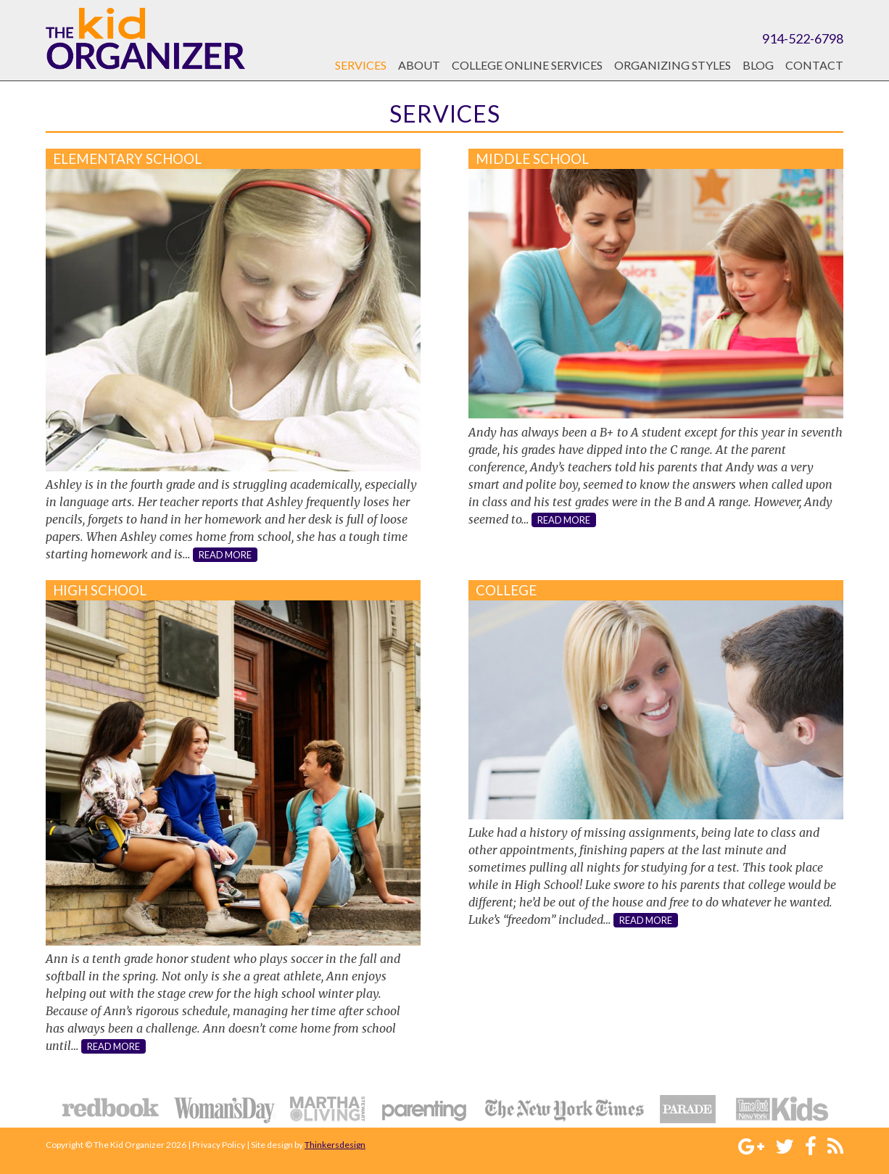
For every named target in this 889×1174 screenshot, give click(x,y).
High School (99, 590)
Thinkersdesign (335, 1144)
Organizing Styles (672, 65)
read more (225, 555)
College (506, 590)
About (419, 65)
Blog (758, 65)
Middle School (532, 159)
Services (360, 65)
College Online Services (527, 65)
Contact (814, 65)
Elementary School (127, 159)
